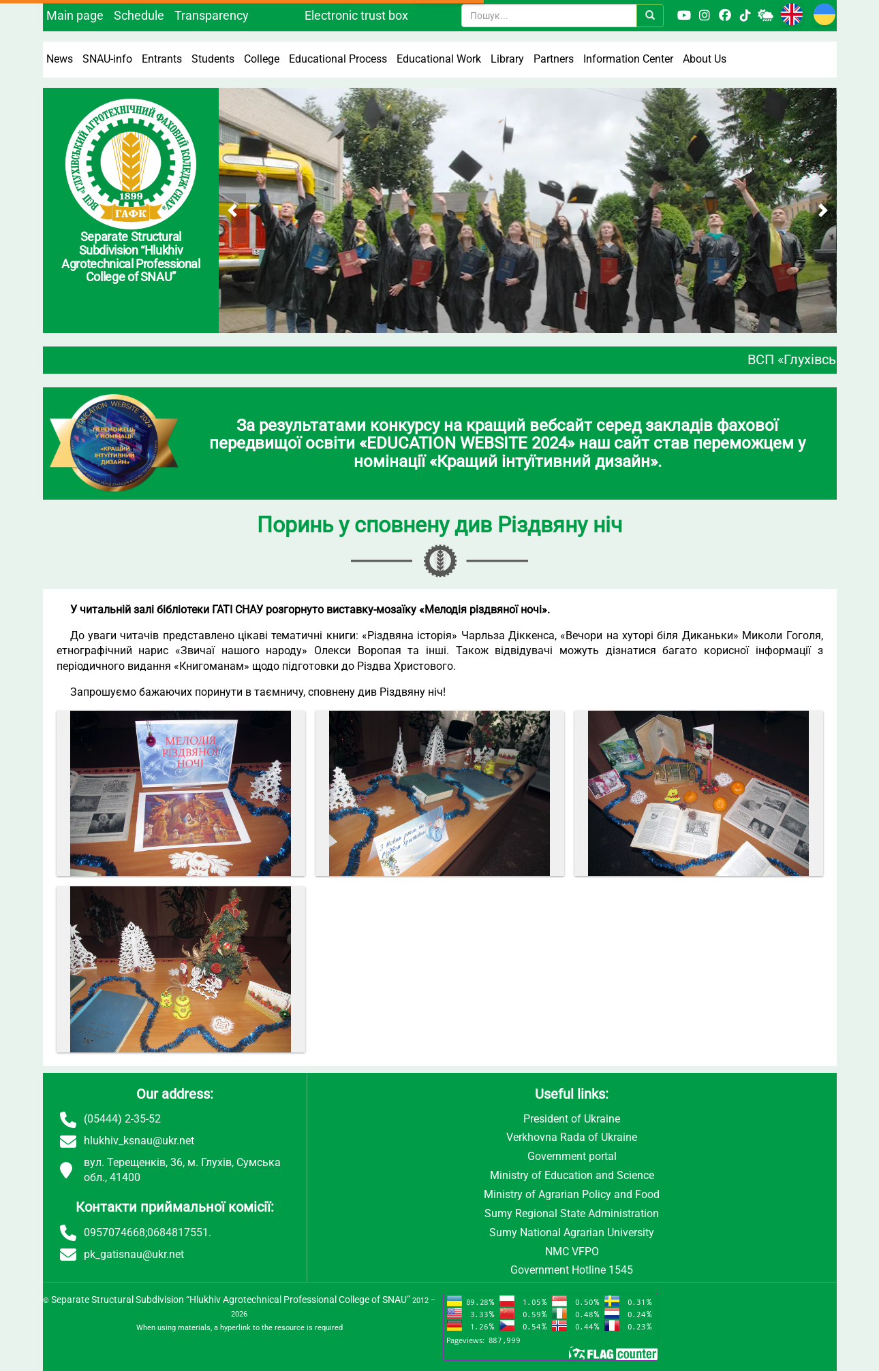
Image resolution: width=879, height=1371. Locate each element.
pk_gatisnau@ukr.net (134, 1254)
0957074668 (114, 1232)
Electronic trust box (356, 15)
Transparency (211, 15)
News (59, 58)
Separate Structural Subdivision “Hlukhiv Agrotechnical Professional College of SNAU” (230, 1299)
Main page (75, 15)
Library (507, 58)
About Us (704, 58)
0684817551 (178, 1232)
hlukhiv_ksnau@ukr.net (139, 1140)
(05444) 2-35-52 (122, 1118)
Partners (554, 58)
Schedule (139, 15)
